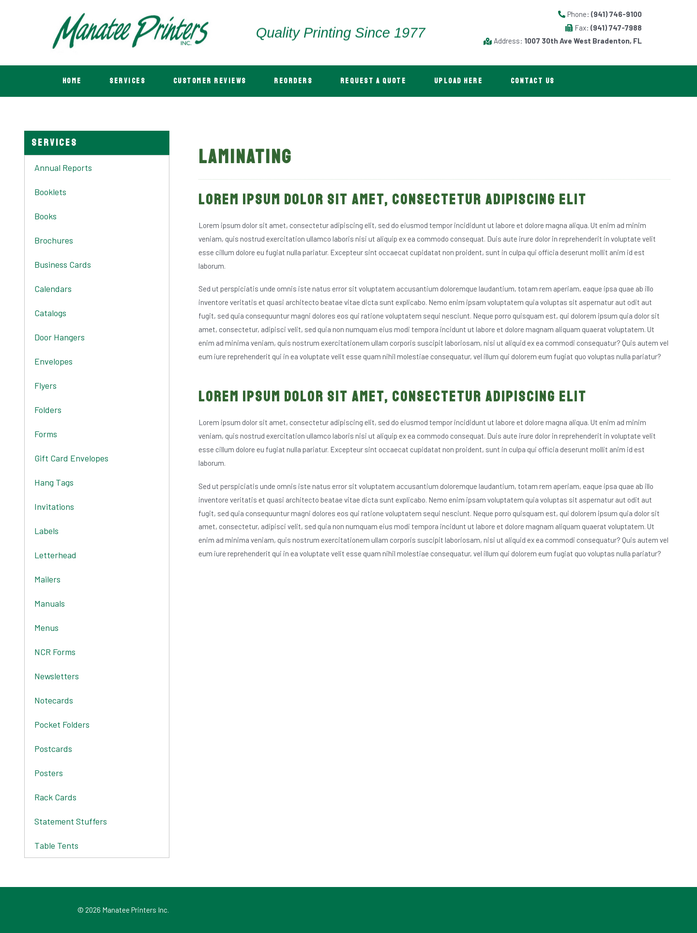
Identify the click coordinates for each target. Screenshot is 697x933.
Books (45, 216)
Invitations (54, 506)
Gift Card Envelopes (71, 458)
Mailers (47, 579)
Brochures (53, 240)
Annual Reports (63, 167)
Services (129, 81)
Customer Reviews (212, 81)
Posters (48, 772)
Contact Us (540, 81)
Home (72, 81)
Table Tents (56, 845)
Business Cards (62, 264)
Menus (46, 627)
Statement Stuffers (70, 821)
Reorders (297, 81)
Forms (45, 433)
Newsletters (56, 676)
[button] (54, 143)
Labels (46, 530)
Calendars (53, 288)
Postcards (53, 748)
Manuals (49, 603)
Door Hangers (59, 337)
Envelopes (53, 361)
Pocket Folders (62, 724)
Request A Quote (379, 81)
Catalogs (50, 312)
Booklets (50, 191)
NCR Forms (55, 651)
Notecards (53, 700)
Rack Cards (55, 797)
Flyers (45, 385)
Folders (47, 409)
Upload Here (465, 81)
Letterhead (55, 555)
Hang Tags (54, 482)
